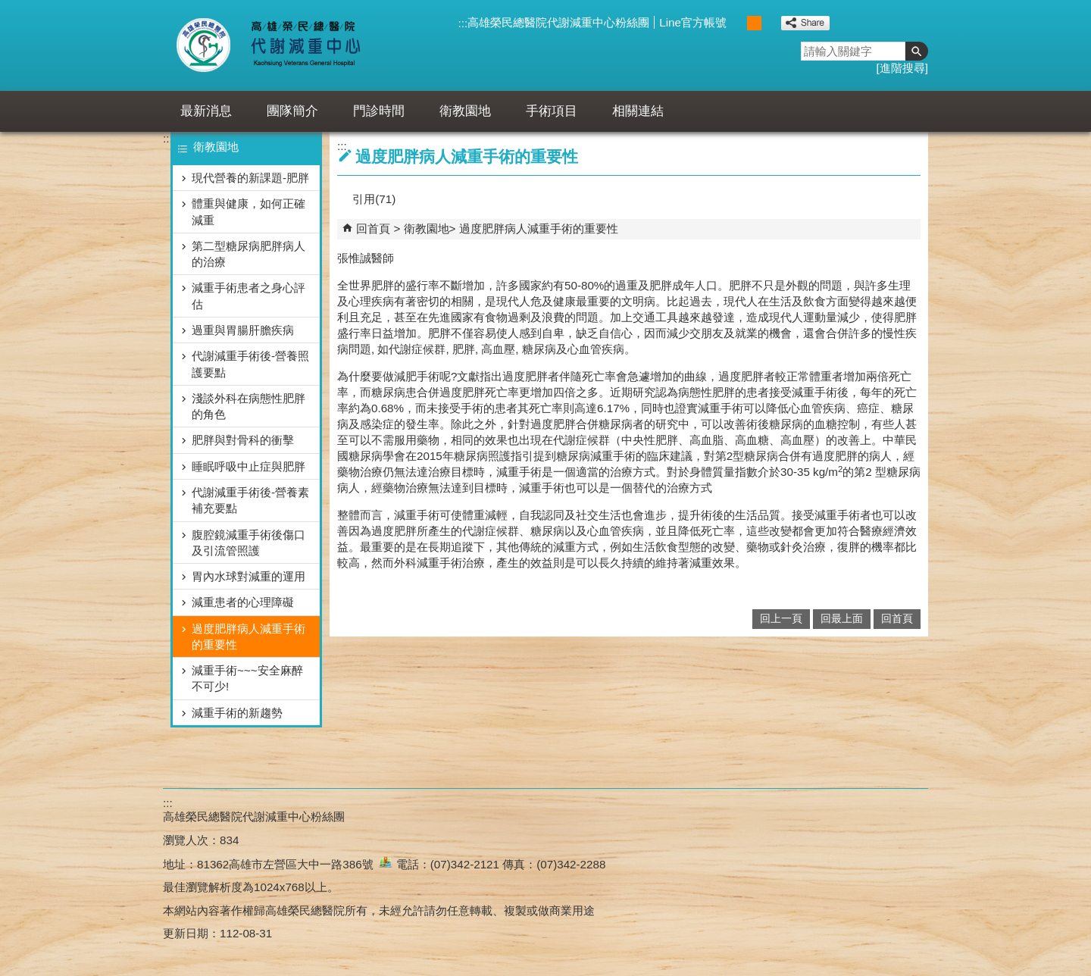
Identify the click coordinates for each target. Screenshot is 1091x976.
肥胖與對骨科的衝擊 (243, 439)
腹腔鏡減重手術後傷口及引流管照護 (248, 542)
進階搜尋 (902, 67)
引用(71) (373, 198)
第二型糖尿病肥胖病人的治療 (248, 253)
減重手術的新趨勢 (237, 712)
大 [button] (770, 23)
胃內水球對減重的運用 (248, 576)
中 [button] (754, 23)
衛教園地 (465, 111)
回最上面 (842, 618)
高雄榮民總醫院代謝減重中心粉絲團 (558, 22)
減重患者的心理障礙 (243, 602)
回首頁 (373, 228)
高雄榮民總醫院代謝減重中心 (302, 45)
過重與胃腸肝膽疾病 (243, 330)
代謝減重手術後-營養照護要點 (250, 363)
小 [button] (738, 23)
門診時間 (379, 111)
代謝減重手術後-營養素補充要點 (250, 500)
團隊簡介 (292, 111)
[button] (916, 51)
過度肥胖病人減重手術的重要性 (248, 636)
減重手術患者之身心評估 (248, 295)
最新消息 (206, 111)
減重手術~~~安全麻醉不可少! (247, 678)
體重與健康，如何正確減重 (248, 211)
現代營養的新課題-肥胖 (250, 177)
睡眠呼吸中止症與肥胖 (248, 466)
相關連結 (638, 111)
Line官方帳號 (693, 22)
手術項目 (551, 111)
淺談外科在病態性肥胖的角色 (248, 406)
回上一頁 (781, 618)
